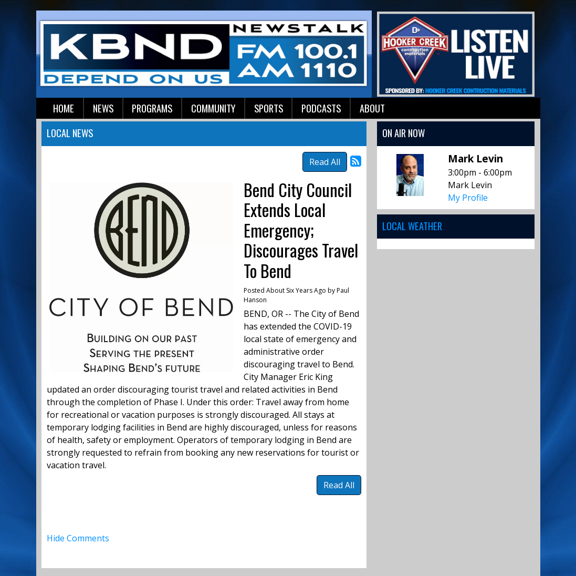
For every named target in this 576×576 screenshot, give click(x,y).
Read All (324, 162)
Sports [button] (268, 108)
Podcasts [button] (321, 108)
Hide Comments (78, 538)
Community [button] (213, 108)
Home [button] (63, 108)
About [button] (372, 108)
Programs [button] (152, 108)
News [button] (103, 108)
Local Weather (412, 226)
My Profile (468, 197)
